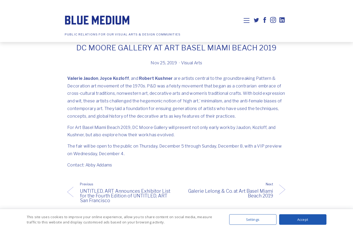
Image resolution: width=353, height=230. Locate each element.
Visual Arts (191, 62)
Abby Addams (98, 165)
